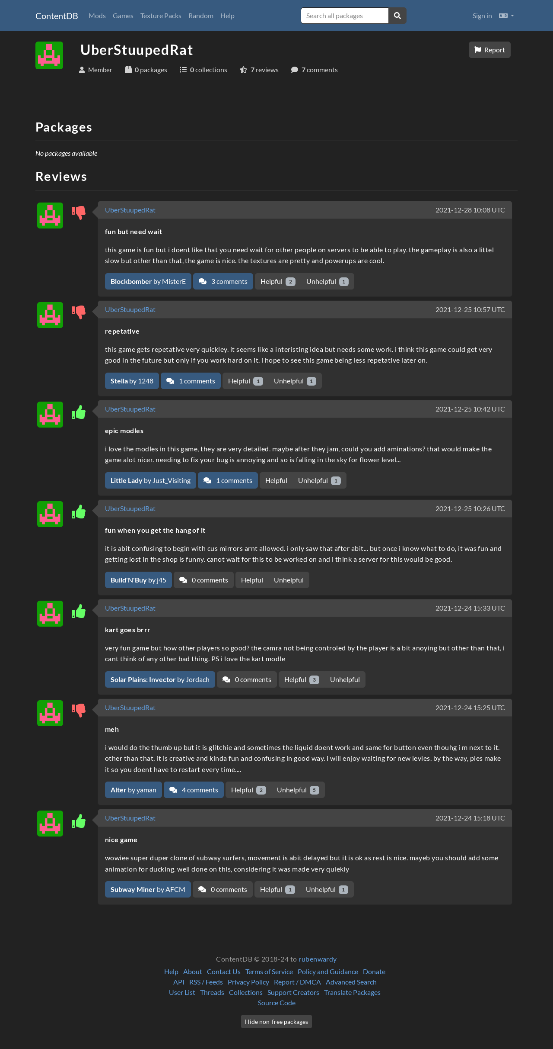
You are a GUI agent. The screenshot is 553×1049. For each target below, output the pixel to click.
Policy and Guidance (328, 971)
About (192, 971)
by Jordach (160, 679)
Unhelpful (327, 281)
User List (182, 992)
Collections (246, 992)
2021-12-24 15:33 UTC (470, 608)
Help (227, 15)
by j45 (138, 580)
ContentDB (56, 15)
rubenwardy (318, 959)
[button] (507, 15)
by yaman (133, 789)
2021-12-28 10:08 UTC (470, 210)
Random (200, 15)
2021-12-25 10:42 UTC (470, 409)
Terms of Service (269, 971)
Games (123, 15)
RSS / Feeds (206, 982)
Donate (374, 971)
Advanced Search (351, 982)
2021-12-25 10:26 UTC (470, 508)
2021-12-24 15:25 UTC (470, 707)
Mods (97, 15)
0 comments (203, 580)
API (178, 982)
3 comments (223, 281)
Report (489, 49)
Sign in (482, 15)
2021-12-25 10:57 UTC (470, 309)
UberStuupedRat (130, 210)
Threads (212, 992)
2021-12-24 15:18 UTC (470, 818)
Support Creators (293, 992)
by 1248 (132, 380)
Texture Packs (160, 15)
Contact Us (224, 971)
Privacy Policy (248, 982)
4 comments (193, 789)
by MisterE (148, 281)
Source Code (277, 1002)
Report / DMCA (297, 982)
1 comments (190, 380)
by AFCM (148, 889)
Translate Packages (352, 992)
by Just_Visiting (151, 480)
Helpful (278, 281)
